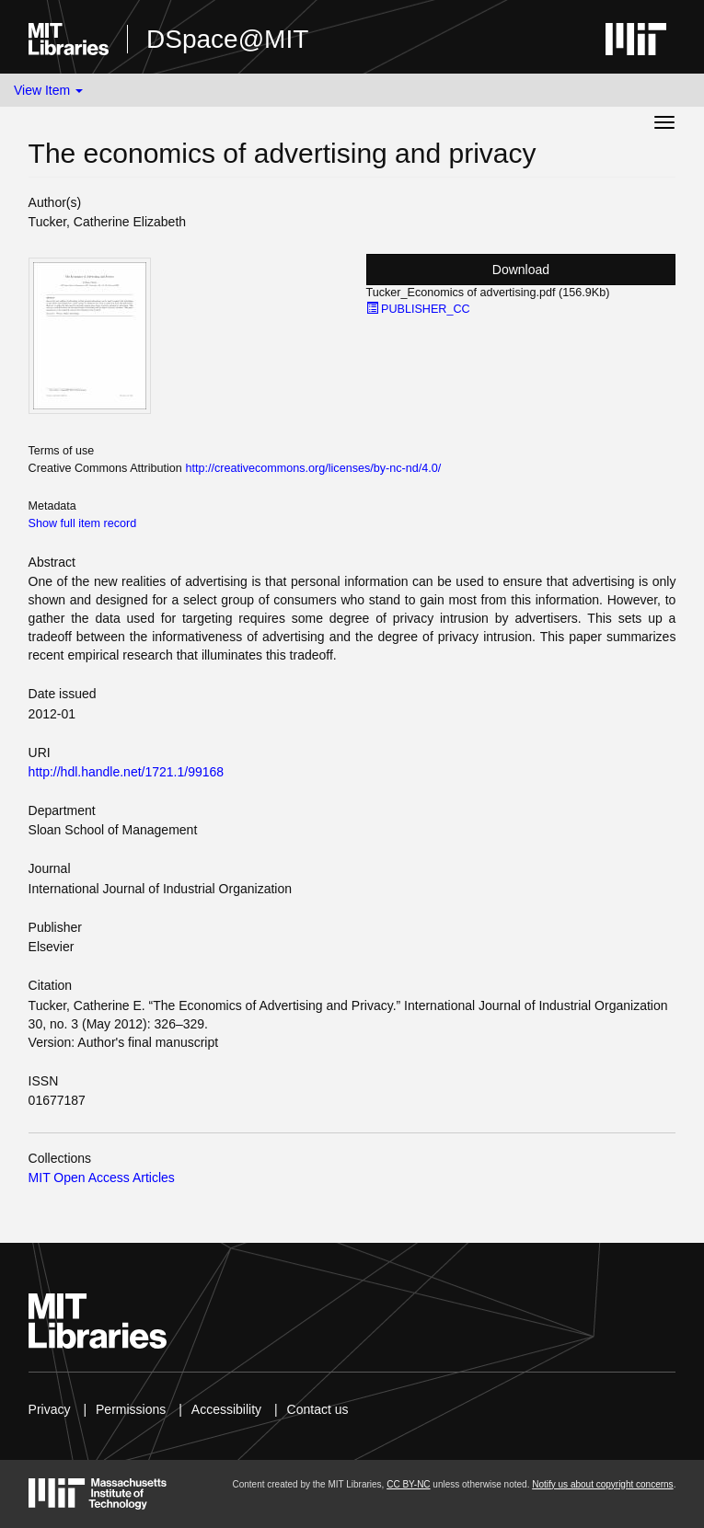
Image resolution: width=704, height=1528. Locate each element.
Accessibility (226, 1409)
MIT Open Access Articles (102, 1177)
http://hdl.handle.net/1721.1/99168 (127, 771)
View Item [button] (48, 90)
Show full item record (83, 523)
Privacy (50, 1409)
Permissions (131, 1409)
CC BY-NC (408, 1484)
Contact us (318, 1409)
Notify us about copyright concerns (602, 1484)
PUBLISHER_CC (418, 309)
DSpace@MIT (227, 39)
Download (520, 269)
